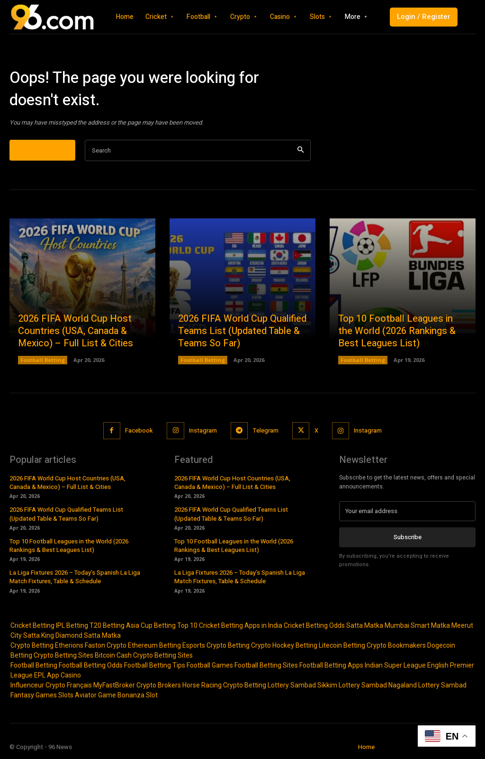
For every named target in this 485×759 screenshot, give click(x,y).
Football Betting (42, 360)
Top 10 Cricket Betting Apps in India (229, 625)
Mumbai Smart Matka (417, 625)
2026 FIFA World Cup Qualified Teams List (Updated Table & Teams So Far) (242, 331)
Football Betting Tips (154, 665)
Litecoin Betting (342, 645)
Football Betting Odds (91, 665)
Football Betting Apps (331, 665)
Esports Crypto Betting (216, 645)
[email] (407, 511)
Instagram (202, 430)
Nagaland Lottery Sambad (427, 685)
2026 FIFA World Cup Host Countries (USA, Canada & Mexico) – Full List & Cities (75, 331)
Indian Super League (395, 665)
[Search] (300, 151)
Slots (65, 695)
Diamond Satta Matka (88, 635)
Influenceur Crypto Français (51, 685)
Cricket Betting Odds (314, 625)
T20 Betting (107, 625)
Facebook (139, 430)
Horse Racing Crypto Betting (224, 685)
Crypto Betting (32, 645)
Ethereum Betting (154, 645)
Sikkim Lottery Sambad (352, 685)
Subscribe (408, 537)
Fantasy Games (33, 695)
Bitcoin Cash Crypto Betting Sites (144, 655)
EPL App (46, 675)
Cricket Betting (32, 625)
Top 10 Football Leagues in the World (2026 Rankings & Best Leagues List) (397, 331)
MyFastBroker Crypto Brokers (137, 685)
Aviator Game (95, 695)
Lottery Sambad (292, 685)
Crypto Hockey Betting (284, 645)
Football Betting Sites (266, 665)
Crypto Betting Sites (63, 655)
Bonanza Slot (137, 695)
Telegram (265, 430)
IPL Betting (72, 625)
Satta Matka (364, 625)
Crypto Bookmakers (396, 645)
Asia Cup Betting (151, 625)
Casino (71, 675)
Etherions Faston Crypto (90, 645)
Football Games (210, 665)
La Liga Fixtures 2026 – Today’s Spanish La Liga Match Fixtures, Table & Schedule (74, 577)
